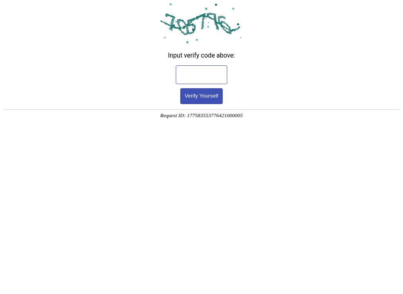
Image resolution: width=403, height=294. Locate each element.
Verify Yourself (201, 96)
